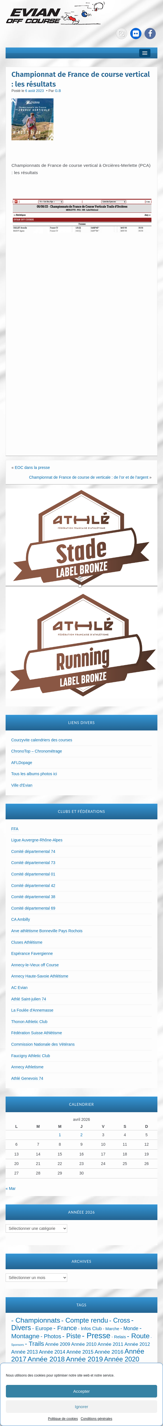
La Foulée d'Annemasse (32, 1010)
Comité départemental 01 (33, 874)
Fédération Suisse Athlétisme (36, 1033)
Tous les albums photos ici (34, 774)
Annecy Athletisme (27, 1067)
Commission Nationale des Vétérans (42, 1044)
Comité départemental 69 (33, 908)
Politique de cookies (63, 1419)
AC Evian (19, 987)
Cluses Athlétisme (26, 942)
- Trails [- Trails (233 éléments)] (34, 1343)
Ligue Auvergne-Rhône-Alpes (36, 840)
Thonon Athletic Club (29, 1021)
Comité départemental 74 (33, 851)
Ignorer (81, 1406)
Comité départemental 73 (33, 862)
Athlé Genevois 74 (27, 1078)
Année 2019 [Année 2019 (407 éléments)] (84, 1359)
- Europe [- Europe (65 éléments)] (42, 1328)
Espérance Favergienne (32, 953)
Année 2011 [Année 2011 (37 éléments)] (111, 1344)
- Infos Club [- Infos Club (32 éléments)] (90, 1328)
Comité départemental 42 (33, 885)
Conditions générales (96, 1419)
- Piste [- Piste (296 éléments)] (71, 1336)
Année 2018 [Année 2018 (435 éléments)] (46, 1359)
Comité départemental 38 (33, 896)
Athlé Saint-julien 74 (28, 999)
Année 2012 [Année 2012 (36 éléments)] (137, 1344)
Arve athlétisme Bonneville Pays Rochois (46, 931)
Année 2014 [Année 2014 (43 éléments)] (52, 1352)
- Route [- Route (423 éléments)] (138, 1336)
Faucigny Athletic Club (30, 1056)
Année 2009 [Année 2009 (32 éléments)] (57, 1344)
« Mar (11, 1188)
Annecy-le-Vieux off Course (35, 965)
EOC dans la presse (32, 467)
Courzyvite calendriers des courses (41, 740)
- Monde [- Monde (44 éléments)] (129, 1328)
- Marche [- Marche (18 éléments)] (111, 1329)
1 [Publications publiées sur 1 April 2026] (60, 1135)
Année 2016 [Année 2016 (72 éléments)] (109, 1352)
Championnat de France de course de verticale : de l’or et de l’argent (88, 477)
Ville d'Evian (21, 785)
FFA (14, 829)
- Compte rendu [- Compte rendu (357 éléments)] (84, 1320)
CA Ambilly (20, 919)
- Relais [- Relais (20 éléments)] (118, 1336)
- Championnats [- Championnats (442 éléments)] (35, 1320)
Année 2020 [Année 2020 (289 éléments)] (121, 1359)
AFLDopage (21, 762)
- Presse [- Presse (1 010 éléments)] (96, 1335)
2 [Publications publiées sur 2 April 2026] (81, 1135)
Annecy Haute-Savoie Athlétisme (39, 976)
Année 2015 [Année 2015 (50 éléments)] (80, 1352)
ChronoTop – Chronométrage (36, 751)
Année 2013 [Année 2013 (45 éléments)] (24, 1352)
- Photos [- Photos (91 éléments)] (51, 1336)
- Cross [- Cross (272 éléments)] (119, 1320)
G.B (58, 91)
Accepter (81, 1391)
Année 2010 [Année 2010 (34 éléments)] (83, 1344)
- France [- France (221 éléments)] (65, 1328)
